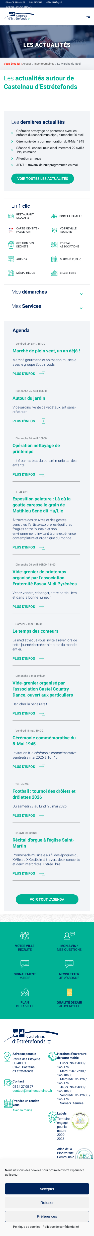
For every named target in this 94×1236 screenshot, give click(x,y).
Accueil (27, 63)
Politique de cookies (26, 1226)
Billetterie (35, 2)
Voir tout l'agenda (47, 899)
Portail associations (19, 7)
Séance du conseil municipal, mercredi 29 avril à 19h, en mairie (50, 150)
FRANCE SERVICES (15, 2)
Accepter (47, 1189)
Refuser (47, 1202)
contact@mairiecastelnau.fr (32, 1090)
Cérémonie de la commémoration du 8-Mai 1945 (50, 141)
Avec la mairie (22, 1110)
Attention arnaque (28, 158)
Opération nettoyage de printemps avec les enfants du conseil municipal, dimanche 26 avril (49, 133)
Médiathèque (54, 2)
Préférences (47, 1216)
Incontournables (44, 63)
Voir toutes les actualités (42, 179)
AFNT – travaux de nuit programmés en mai (47, 165)
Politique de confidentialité (61, 1226)
